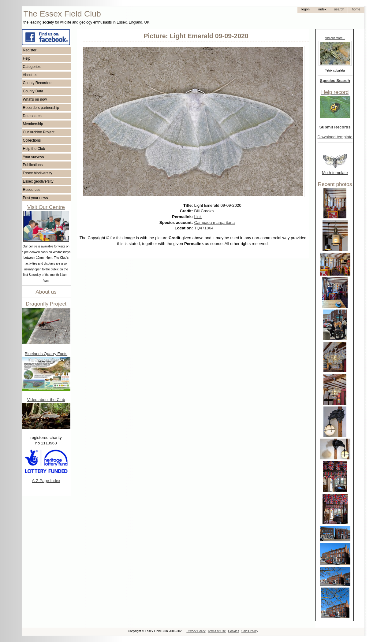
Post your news (35, 198)
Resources (31, 189)
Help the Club (34, 149)
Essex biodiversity (37, 173)
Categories (32, 67)
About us (30, 75)
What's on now (35, 99)
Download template (335, 137)
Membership (33, 124)
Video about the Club (46, 399)
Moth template (335, 172)
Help (27, 58)
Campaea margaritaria (214, 222)
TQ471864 (204, 228)
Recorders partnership (41, 108)
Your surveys (33, 157)
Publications (33, 165)
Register (30, 50)
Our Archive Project (38, 132)
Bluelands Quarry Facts (46, 353)
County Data (33, 91)
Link (198, 216)
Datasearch (32, 116)
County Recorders (38, 83)
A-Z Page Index (46, 480)
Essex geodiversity (38, 181)
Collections (32, 140)
